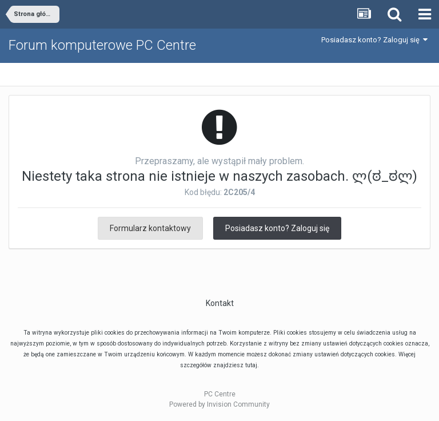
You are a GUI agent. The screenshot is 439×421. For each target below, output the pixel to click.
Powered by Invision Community (219, 404)
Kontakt (220, 303)
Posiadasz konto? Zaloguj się (374, 39)
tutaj (251, 365)
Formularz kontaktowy (150, 228)
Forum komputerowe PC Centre (102, 45)
